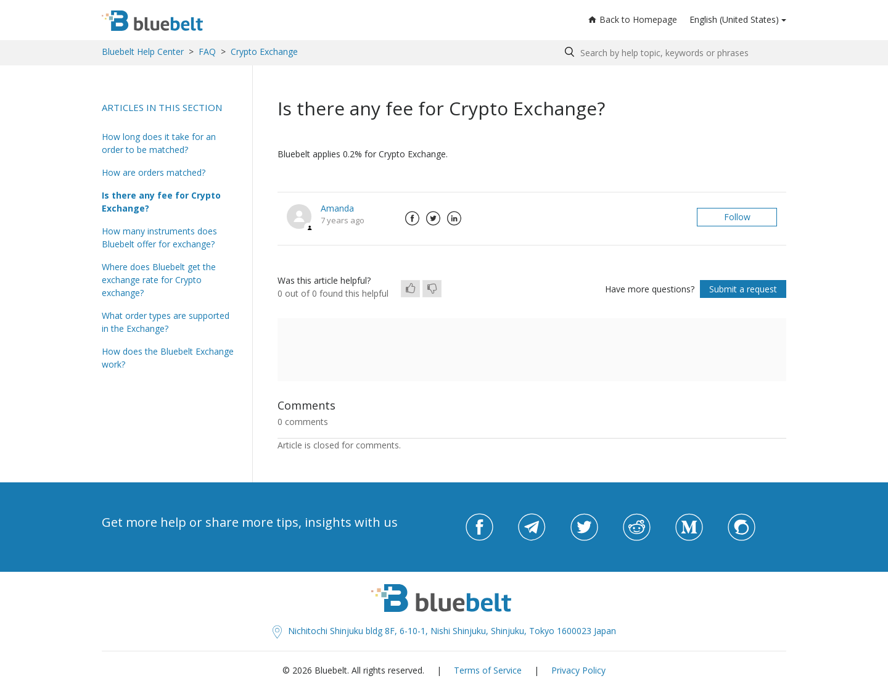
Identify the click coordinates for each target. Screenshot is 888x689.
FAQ (207, 51)
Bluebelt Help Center (143, 51)
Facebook (412, 218)
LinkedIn (453, 218)
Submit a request (743, 289)
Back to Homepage (632, 19)
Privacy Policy (578, 670)
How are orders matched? (153, 172)
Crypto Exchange (264, 51)
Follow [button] (737, 217)
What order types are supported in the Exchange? (165, 322)
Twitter (433, 218)
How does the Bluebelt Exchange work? (168, 357)
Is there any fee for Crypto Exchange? (161, 201)
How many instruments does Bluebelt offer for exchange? (159, 237)
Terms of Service (488, 670)
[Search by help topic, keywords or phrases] (672, 52)
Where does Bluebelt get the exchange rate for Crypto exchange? (159, 280)
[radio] (410, 288)
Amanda (337, 208)
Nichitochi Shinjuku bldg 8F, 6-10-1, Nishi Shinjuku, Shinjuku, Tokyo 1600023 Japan (444, 631)
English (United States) (734, 19)
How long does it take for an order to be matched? (159, 143)
